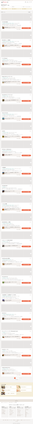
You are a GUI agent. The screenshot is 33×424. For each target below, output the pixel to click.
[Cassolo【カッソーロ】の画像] (16, 344)
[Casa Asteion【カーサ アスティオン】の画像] (16, 90)
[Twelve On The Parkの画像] (16, 108)
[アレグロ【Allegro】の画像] (16, 53)
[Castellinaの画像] (16, 126)
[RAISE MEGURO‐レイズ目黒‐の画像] (16, 217)
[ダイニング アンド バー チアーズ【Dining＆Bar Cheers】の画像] (16, 326)
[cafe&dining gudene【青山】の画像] (16, 253)
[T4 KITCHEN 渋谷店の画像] (16, 17)
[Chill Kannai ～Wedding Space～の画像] (16, 144)
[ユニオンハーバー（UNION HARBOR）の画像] (16, 235)
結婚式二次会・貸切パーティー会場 (12, 402)
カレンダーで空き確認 (26, 46)
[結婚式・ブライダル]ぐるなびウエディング (4, 402)
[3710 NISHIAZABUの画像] (16, 181)
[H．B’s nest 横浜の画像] (16, 199)
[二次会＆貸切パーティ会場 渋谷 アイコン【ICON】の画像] (16, 290)
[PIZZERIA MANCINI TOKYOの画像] (16, 362)
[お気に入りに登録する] (30, 22)
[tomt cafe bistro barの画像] (16, 271)
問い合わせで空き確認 (26, 264)
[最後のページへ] (21, 378)
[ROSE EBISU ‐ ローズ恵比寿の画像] (16, 35)
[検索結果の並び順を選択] (30, 12)
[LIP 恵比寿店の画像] (16, 162)
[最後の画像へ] (30, 17)
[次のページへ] (19, 378)
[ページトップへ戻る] (16, 400)
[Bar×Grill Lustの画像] (16, 308)
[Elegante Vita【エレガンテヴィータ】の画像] (16, 71)
